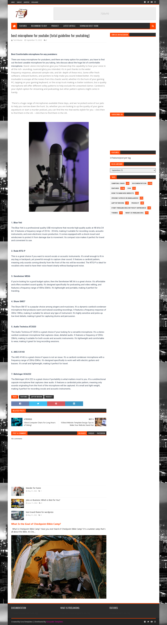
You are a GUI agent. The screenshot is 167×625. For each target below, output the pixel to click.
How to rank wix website (122, 193)
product (49, 397)
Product (55, 25)
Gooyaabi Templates (54, 622)
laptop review (36, 397)
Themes (114, 213)
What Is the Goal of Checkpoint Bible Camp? (36, 524)
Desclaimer (34, 2)
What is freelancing (134, 213)
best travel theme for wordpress (39, 512)
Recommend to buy (39, 25)
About (13, 2)
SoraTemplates (26, 622)
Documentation (139, 183)
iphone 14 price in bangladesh (124, 198)
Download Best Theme (89, 25)
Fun (129, 188)
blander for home (33, 488)
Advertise (26, 2)
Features (23, 25)
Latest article (69, 25)
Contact (19, 2)
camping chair (117, 183)
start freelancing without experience (128, 208)
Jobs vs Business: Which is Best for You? (43, 500)
